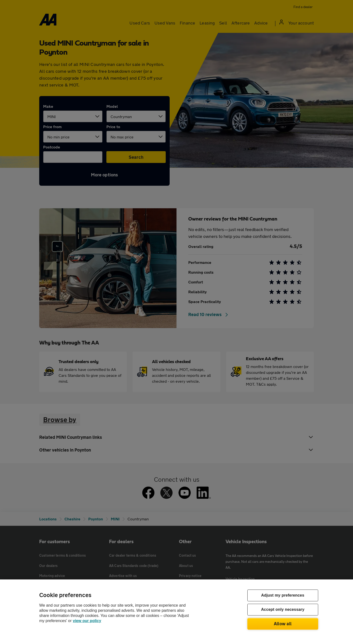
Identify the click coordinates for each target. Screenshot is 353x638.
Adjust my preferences (282, 595)
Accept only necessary (282, 610)
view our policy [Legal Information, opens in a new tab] (87, 621)
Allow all (283, 623)
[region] (176, 608)
